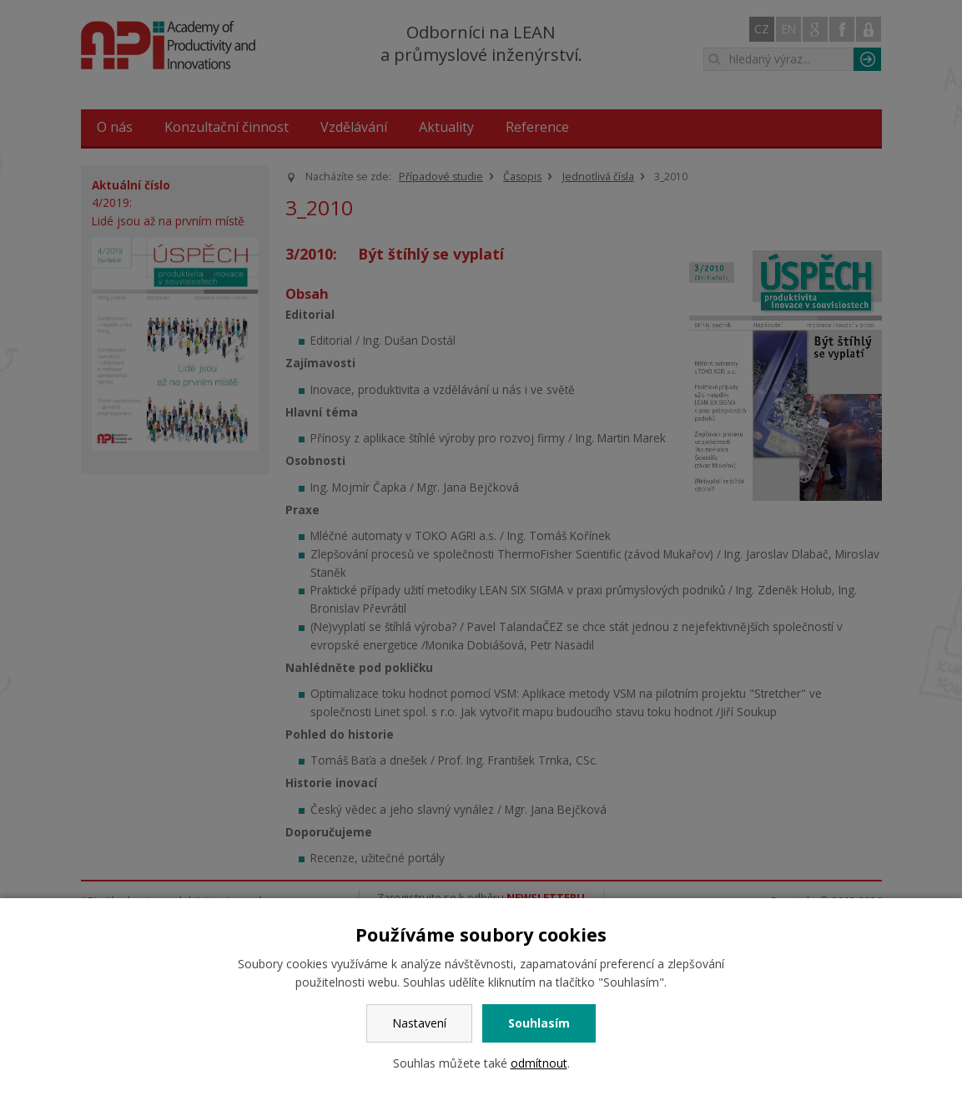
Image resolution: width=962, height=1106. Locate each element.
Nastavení (419, 1023)
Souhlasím (539, 1023)
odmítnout (539, 1063)
